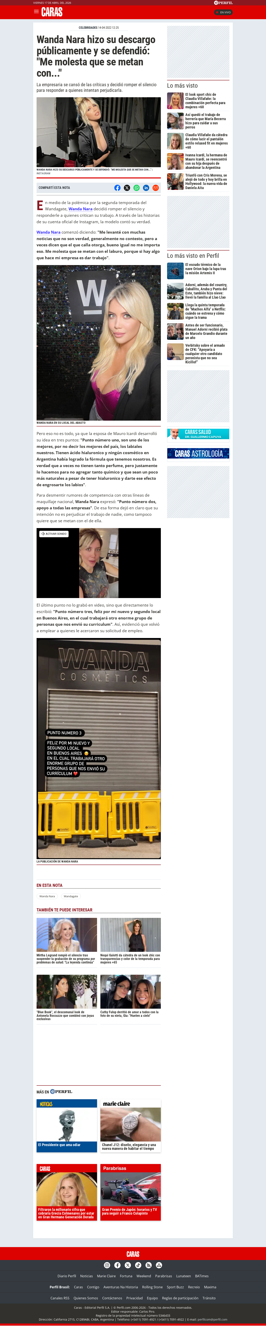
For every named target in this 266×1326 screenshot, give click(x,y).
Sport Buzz (175, 1287)
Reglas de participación (180, 1298)
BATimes (202, 1276)
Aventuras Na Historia (120, 1287)
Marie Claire (106, 1276)
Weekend (144, 1276)
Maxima (210, 1287)
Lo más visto (182, 85)
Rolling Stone (152, 1287)
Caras (78, 1287)
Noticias (86, 1276)
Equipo (152, 1298)
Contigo (93, 1287)
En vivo (223, 12)
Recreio (194, 1287)
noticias (67, 1104)
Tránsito (209, 1298)
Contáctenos (112, 1298)
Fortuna (126, 1276)
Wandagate (71, 896)
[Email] (156, 188)
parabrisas (130, 1169)
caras (67, 1169)
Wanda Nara (47, 896)
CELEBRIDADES (88, 28)
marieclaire (130, 1104)
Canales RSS (59, 1298)
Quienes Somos (86, 1298)
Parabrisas (163, 1276)
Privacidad (134, 1298)
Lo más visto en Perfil (193, 255)
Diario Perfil (67, 1276)
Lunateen (183, 1276)
